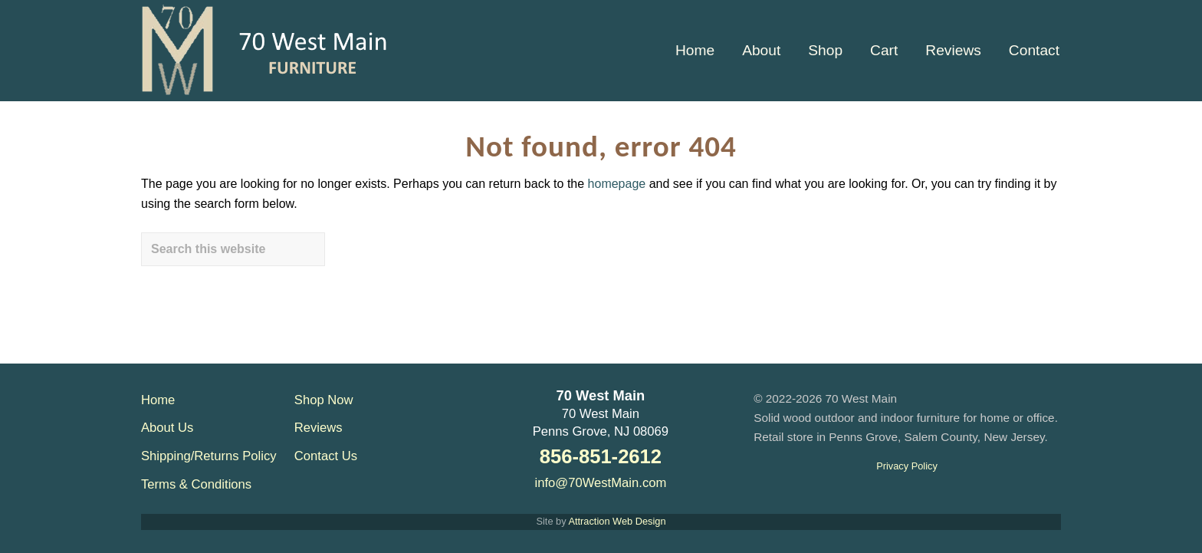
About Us (167, 427)
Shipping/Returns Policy (209, 456)
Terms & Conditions (196, 484)
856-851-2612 (601, 456)
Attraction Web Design (616, 521)
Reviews (318, 427)
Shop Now (323, 400)
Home (158, 400)
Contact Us (325, 456)
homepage (617, 183)
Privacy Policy (907, 466)
